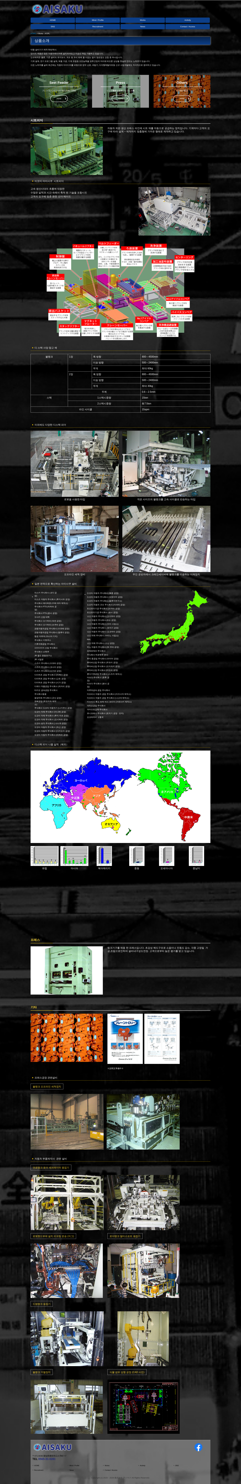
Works (143, 20)
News (142, 26)
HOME (53, 20)
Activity (187, 20)
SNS (53, 26)
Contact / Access (187, 26)
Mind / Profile (98, 20)
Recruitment (97, 26)
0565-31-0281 (46, 1459)
